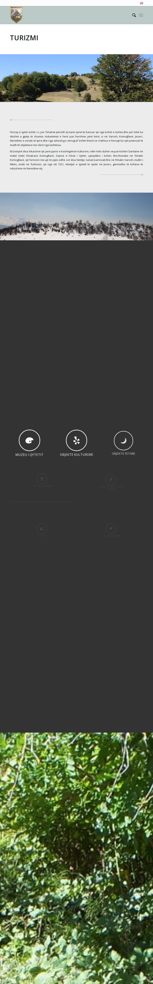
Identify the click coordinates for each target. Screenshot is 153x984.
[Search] (132, 15)
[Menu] (141, 15)
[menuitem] (140, 3)
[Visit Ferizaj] (16, 15)
